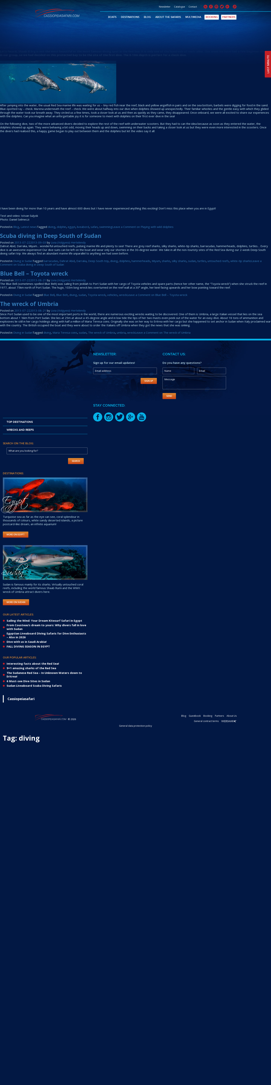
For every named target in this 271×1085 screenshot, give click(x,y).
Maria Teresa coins (65, 332)
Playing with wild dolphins (37, 41)
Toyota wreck (97, 295)
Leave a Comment (142, 227)
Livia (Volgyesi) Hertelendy (68, 47)
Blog (147, 17)
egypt (71, 227)
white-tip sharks (240, 261)
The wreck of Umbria (29, 304)
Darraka (81, 261)
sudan (192, 261)
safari (94, 227)
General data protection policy (135, 725)
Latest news (29, 227)
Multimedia (193, 17)
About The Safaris (168, 17)
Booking (212, 17)
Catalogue (179, 6)
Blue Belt (62, 295)
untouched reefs (218, 261)
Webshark (229, 721)
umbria (121, 332)
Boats (112, 17)
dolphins (124, 261)
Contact (193, 6)
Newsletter (164, 6)
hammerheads (141, 261)
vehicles (112, 295)
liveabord (83, 227)
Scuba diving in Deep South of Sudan (50, 236)
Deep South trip (98, 261)
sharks (166, 261)
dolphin (61, 227)
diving (51, 227)
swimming (105, 227)
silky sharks (179, 261)
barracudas (50, 261)
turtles (201, 261)
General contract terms (206, 721)
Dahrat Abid (67, 261)
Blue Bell (49, 295)
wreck (123, 295)
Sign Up (148, 380)
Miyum (156, 261)
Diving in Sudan (23, 261)
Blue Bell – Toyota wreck (34, 273)
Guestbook (195, 715)
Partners (228, 17)
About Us (232, 715)
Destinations (130, 17)
